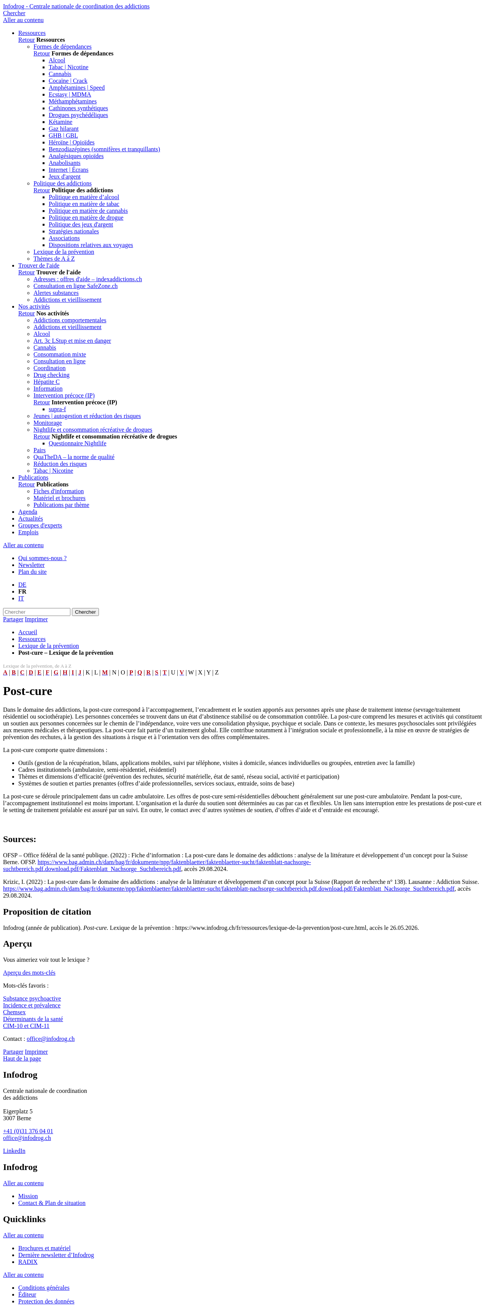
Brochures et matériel (44, 1248)
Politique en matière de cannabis (88, 210)
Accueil (27, 632)
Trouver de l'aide (38, 265)
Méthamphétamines (73, 101)
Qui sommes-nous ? (42, 558)
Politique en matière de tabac (84, 204)
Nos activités (34, 306)
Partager (13, 619)
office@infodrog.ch (51, 1039)
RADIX (28, 1262)
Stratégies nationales (74, 231)
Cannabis (60, 74)
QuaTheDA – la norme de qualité (74, 457)
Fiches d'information (58, 491)
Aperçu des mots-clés (29, 972)
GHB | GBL (63, 135)
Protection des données (46, 1301)
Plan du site (32, 571)
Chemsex (14, 1012)
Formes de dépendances (62, 46)
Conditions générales (44, 1287)
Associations (64, 238)
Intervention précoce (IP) (64, 395)
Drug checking (51, 375)
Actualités (30, 518)
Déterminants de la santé (33, 1019)
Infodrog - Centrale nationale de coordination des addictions (76, 6)
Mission (28, 1196)
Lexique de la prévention (63, 252)
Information (47, 388)
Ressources (32, 33)
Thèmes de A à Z (54, 258)
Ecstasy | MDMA (70, 94)
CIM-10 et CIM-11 (26, 1026)
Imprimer (36, 619)
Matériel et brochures (59, 498)
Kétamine (60, 122)
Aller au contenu (23, 20)
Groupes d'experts (40, 525)
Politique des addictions (62, 183)
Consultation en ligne (59, 361)
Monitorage (47, 423)
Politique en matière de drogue (86, 217)
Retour (26, 39)
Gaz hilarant (64, 128)
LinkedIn (14, 1151)
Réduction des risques (60, 464)
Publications (33, 477)
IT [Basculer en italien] (21, 598)
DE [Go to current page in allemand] (22, 584)
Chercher (14, 13)
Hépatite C (46, 381)
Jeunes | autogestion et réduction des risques (87, 416)
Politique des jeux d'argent (81, 224)
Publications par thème (61, 505)
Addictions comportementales (70, 320)
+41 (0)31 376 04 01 (28, 1131)
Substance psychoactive (32, 998)
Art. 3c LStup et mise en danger (72, 340)
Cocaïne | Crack (68, 81)
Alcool (57, 60)
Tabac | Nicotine (68, 67)
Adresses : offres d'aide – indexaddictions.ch (87, 279)
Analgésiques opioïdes (76, 156)
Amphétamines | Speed (77, 87)
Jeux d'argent (65, 176)
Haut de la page (22, 1058)
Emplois (28, 532)
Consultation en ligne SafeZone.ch (75, 286)
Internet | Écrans (68, 169)
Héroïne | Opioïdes (72, 142)
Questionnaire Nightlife (78, 443)
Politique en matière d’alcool (84, 197)
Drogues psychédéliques (78, 115)
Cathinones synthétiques (78, 108)
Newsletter (31, 565)
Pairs (39, 450)
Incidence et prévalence (31, 1005)
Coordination (49, 368)
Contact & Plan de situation (52, 1203)
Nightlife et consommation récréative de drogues (92, 429)
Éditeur (27, 1294)
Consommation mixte (59, 354)
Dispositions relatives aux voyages (91, 245)
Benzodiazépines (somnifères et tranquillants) (104, 149)
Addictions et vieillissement (67, 299)
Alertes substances (56, 293)
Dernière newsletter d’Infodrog (56, 1255)
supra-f (57, 409)
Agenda (27, 511)
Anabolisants (65, 163)
